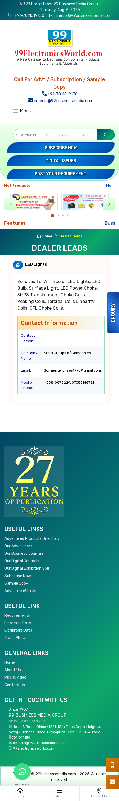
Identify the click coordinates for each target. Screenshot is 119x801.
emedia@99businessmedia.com (60, 100)
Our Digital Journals (21, 561)
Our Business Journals (24, 553)
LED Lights (36, 264)
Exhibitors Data (18, 630)
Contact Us (14, 685)
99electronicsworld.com (33, 748)
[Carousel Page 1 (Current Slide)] (52, 215)
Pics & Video (15, 677)
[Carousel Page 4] (67, 215)
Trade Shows (16, 638)
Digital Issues (61, 161)
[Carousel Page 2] (58, 215)
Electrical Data (17, 623)
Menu (21, 111)
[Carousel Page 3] (63, 215)
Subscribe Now (61, 148)
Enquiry (113, 312)
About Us (12, 670)
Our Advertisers (18, 546)
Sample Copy (16, 583)
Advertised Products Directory (32, 538)
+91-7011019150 (29, 15)
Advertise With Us (20, 591)
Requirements (17, 615)
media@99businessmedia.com (83, 15)
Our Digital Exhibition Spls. (27, 568)
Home (44, 236)
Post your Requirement (60, 174)
